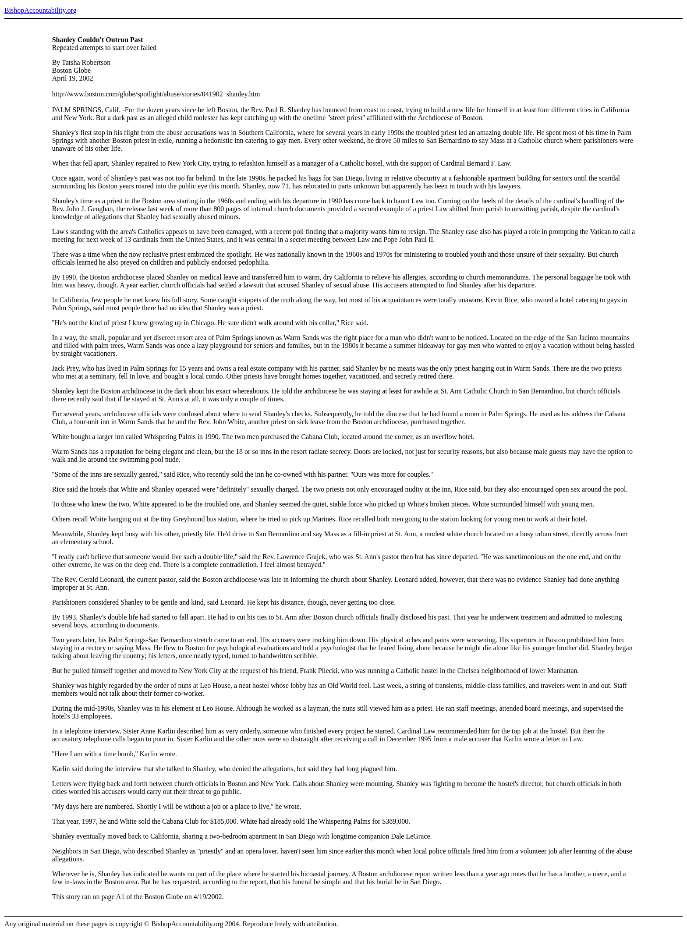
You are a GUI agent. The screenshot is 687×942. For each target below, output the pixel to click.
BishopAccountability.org (40, 10)
